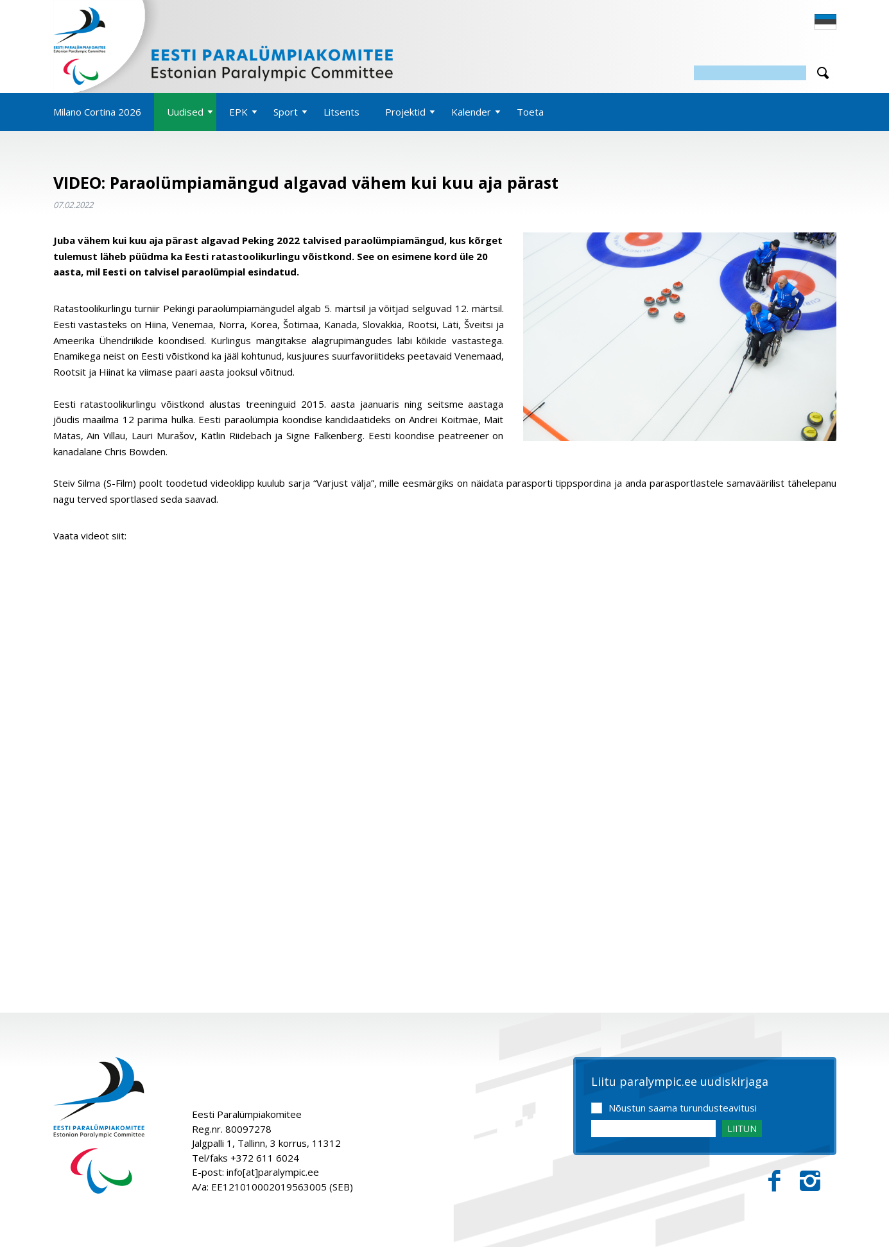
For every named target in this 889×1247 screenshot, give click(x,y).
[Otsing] (750, 72)
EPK (238, 111)
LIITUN (742, 1128)
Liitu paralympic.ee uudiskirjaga (679, 1082)
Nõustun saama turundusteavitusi (682, 1107)
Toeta (530, 111)
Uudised (185, 111)
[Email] (653, 1128)
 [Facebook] (774, 1181)
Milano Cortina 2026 (97, 111)
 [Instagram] (810, 1181)
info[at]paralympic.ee (273, 1171)
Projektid (405, 111)
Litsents (341, 111)
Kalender (471, 111)
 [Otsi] (823, 73)
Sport (285, 111)
